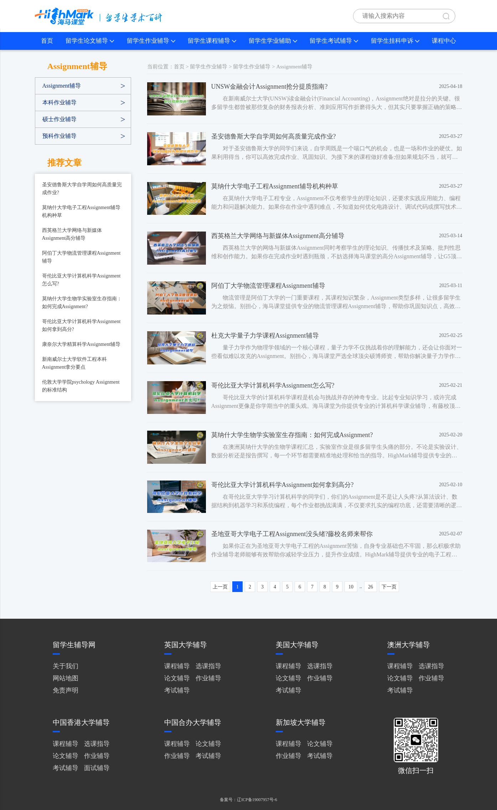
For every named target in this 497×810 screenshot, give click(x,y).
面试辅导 (97, 768)
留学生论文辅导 (90, 40)
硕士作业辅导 (59, 119)
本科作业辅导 (59, 102)
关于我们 (65, 666)
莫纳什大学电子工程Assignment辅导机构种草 (81, 211)
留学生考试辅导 (334, 40)
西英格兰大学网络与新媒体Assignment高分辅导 (72, 234)
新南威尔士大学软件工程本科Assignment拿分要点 (74, 363)
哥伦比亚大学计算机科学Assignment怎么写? (81, 279)
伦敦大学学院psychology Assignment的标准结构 (81, 386)
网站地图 (65, 678)
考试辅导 (177, 690)
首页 (47, 40)
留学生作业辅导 (151, 40)
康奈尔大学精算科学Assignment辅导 (81, 344)
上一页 (220, 587)
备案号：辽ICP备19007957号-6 (248, 799)
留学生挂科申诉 (395, 40)
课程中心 (444, 40)
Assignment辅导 (61, 86)
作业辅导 (208, 678)
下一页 (389, 587)
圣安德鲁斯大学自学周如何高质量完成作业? (82, 188)
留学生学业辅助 (273, 40)
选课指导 (208, 666)
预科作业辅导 (59, 136)
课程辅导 (177, 666)
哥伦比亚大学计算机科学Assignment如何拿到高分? (81, 325)
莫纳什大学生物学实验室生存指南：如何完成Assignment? (82, 302)
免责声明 (65, 690)
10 (350, 587)
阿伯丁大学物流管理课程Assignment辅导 (81, 257)
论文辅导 (177, 678)
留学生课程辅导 (212, 40)
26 (370, 587)
